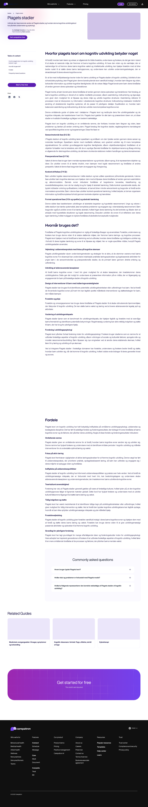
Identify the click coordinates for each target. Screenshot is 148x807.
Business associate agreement (82, 762)
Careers (78, 746)
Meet (34, 759)
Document (36, 762)
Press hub (79, 750)
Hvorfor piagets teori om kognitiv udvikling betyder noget (21, 71)
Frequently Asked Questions (17, 83)
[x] (136, 794)
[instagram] (128, 794)
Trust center (123, 743)
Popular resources (104, 743)
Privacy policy (124, 750)
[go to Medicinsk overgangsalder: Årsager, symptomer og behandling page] (29, 638)
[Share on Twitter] (19, 106)
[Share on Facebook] (14, 107)
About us (79, 743)
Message (35, 750)
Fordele (11, 79)
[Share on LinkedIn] (9, 107)
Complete (36, 768)
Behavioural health (17, 743)
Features (71, 4)
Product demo (59, 743)
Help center (101, 751)
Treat (34, 772)
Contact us (79, 753)
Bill (33, 775)
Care (34, 755)
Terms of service (81, 757)
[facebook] (124, 794)
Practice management (62, 750)
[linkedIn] (132, 794)
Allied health (15, 750)
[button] (132, 728)
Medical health (16, 746)
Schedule (35, 746)
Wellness (14, 753)
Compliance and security (128, 746)
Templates (101, 747)
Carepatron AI (59, 753)
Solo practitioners (17, 760)
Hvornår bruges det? (15, 76)
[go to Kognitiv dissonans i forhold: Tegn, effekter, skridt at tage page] (74, 638)
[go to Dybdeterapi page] (119, 638)
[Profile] (142, 4)
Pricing (85, 4)
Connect (35, 743)
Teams (13, 764)
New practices (16, 757)
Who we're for (53, 4)
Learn (99, 755)
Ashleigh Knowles (19, 30)
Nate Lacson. (26, 32)
